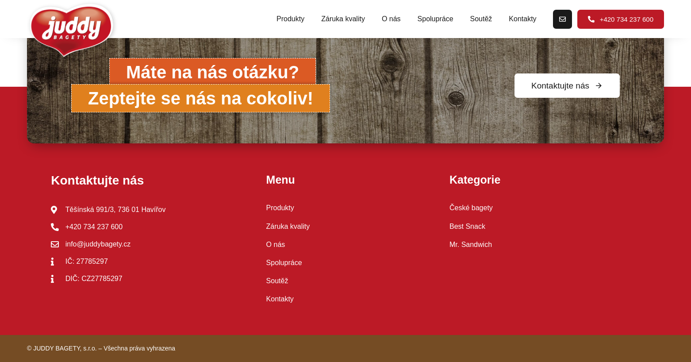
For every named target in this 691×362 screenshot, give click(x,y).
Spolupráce (435, 19)
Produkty (290, 19)
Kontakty (522, 19)
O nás (391, 19)
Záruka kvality (343, 19)
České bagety (471, 208)
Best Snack (467, 226)
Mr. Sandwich (470, 244)
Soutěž (481, 19)
